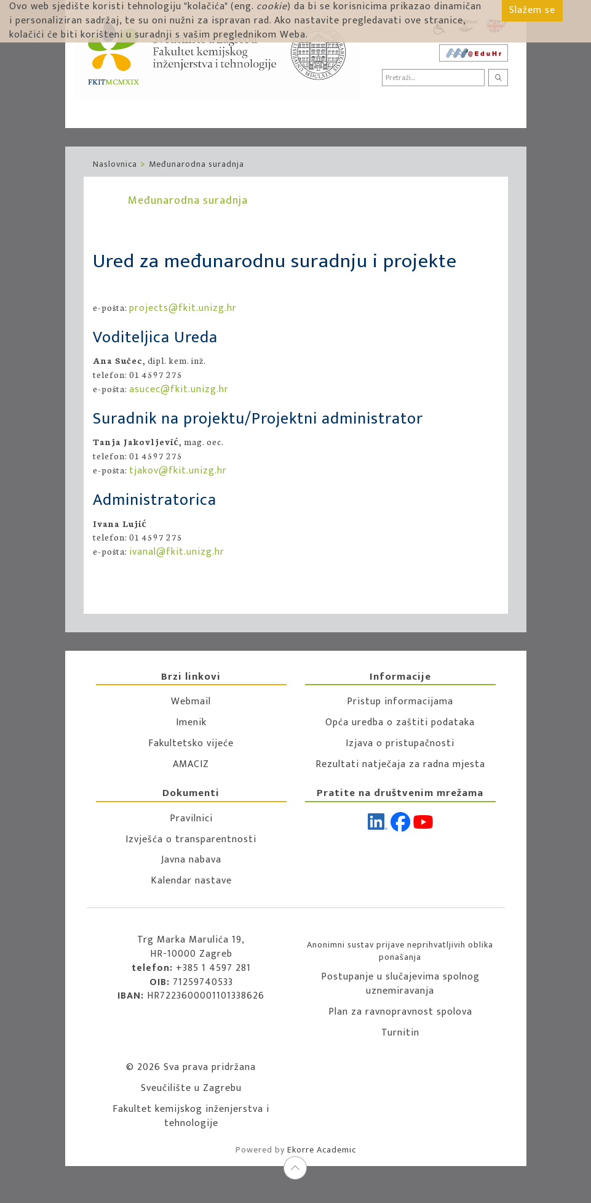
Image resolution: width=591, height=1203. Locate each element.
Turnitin (400, 1032)
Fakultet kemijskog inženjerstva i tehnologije (191, 1116)
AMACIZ (191, 764)
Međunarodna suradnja (196, 164)
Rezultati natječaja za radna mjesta (400, 764)
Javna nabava (191, 859)
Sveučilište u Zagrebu (191, 1088)
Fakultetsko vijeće (191, 743)
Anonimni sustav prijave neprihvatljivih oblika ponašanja (400, 951)
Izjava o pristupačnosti (400, 743)
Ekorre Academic (321, 1150)
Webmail (191, 701)
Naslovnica (115, 164)
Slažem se (532, 10)
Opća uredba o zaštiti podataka (400, 722)
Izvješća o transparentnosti (190, 839)
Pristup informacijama (400, 701)
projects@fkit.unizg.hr (183, 308)
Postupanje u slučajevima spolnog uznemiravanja (400, 983)
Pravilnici (191, 818)
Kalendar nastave (191, 880)
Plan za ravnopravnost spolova (400, 1012)
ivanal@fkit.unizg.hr (176, 552)
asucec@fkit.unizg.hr (179, 389)
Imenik (191, 722)
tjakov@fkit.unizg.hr (178, 470)
